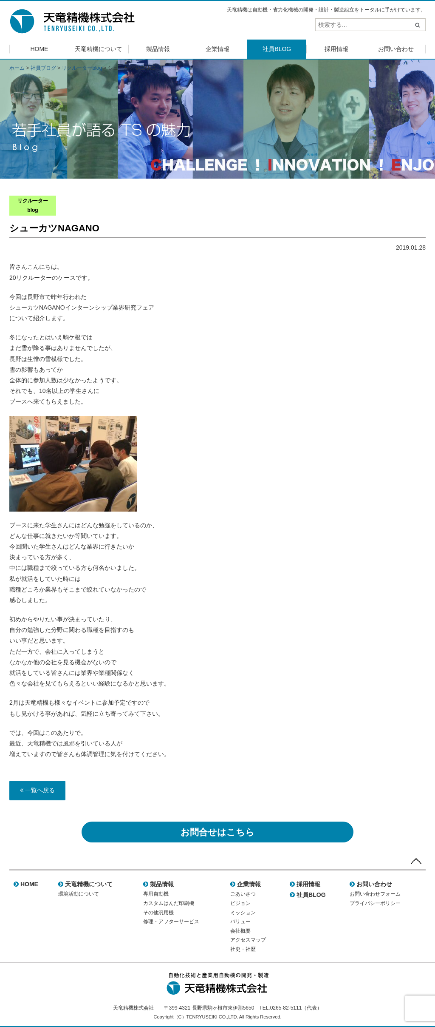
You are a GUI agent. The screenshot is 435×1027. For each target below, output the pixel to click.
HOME (39, 49)
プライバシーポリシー (375, 903)
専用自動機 (156, 894)
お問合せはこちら (217, 832)
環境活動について (78, 894)
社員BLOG (277, 49)
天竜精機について (98, 49)
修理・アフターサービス (171, 922)
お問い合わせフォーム (375, 894)
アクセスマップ (248, 940)
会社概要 (240, 931)
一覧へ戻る (37, 790)
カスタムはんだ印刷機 (168, 903)
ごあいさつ (243, 894)
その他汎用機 (158, 913)
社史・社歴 (243, 949)
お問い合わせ (396, 49)
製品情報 (158, 49)
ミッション (243, 913)
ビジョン (240, 903)
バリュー (240, 922)
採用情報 (336, 49)
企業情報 (217, 49)
